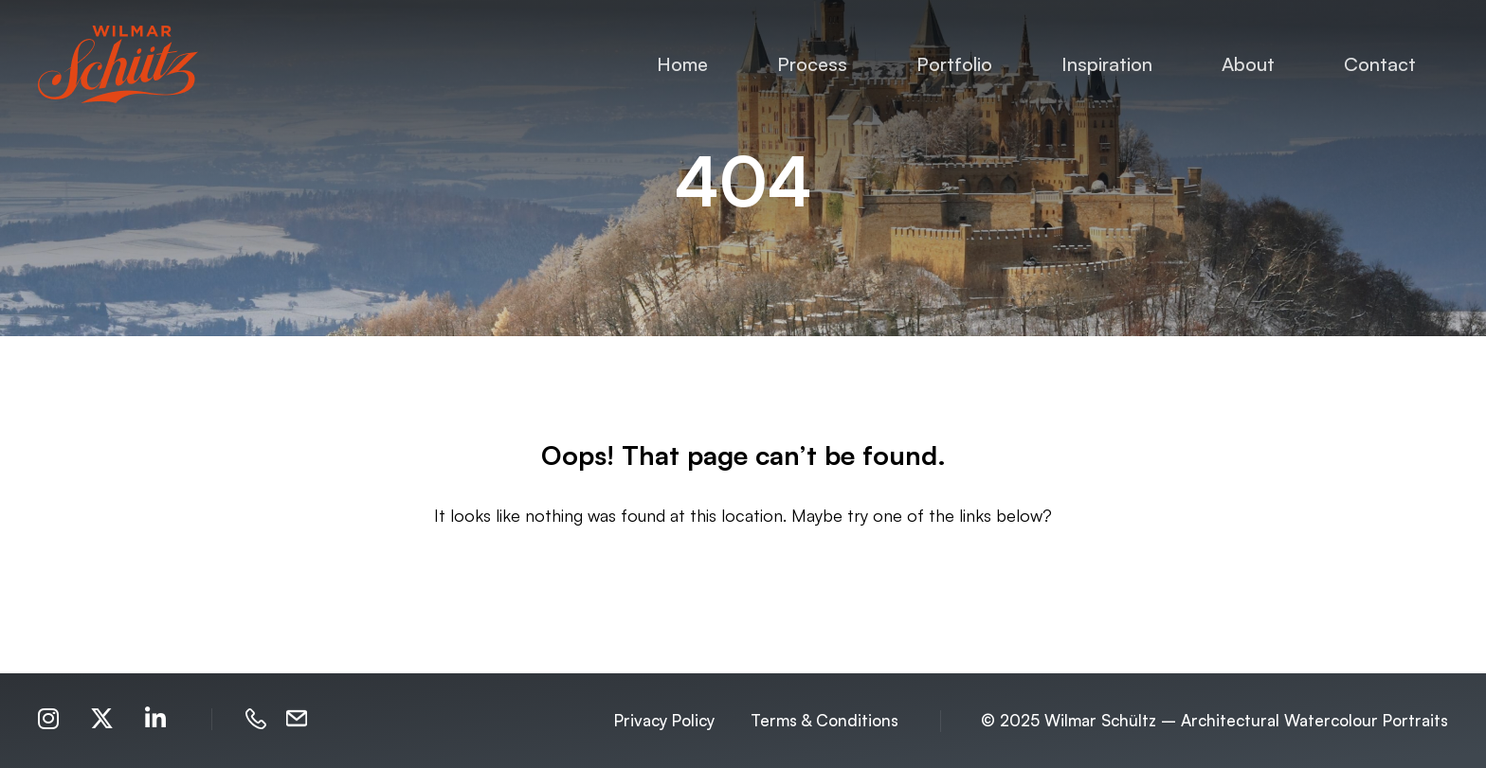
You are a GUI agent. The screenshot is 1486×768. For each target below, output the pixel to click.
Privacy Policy (664, 720)
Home (682, 64)
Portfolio (954, 64)
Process (812, 64)
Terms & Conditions (824, 720)
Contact (1380, 64)
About (1248, 64)
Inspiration (1106, 64)
